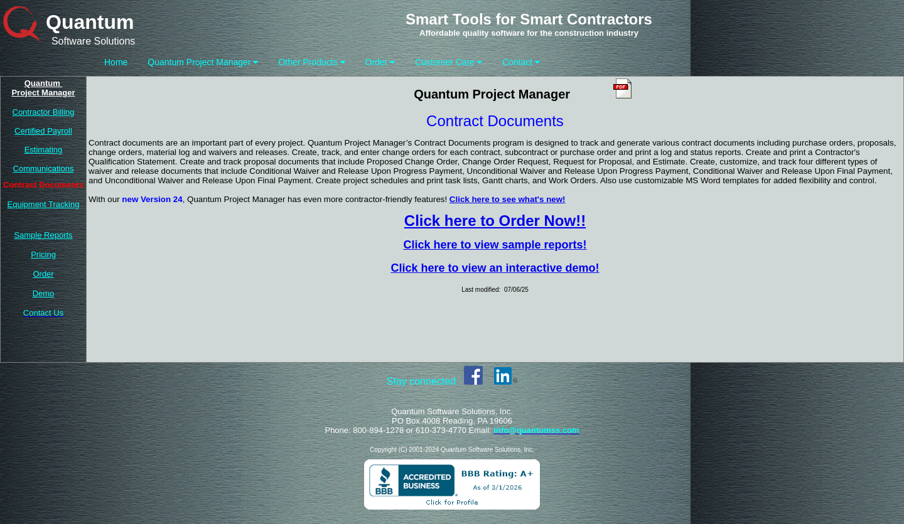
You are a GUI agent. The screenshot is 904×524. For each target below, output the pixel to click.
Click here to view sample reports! (494, 244)
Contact (521, 62)
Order (380, 62)
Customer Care (448, 62)
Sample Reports (43, 235)
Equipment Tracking (44, 204)
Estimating (43, 149)
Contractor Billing (44, 112)
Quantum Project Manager (203, 62)
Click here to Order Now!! (495, 220)
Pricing (43, 254)
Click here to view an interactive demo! (494, 268)
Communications (43, 168)
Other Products (311, 62)
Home (115, 62)
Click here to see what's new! (507, 199)
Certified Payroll (43, 131)
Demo (44, 293)
